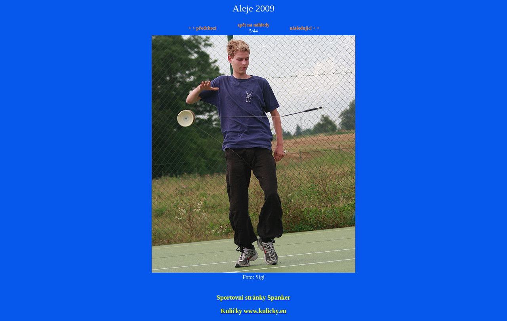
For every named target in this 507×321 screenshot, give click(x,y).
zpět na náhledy (254, 25)
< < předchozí (202, 28)
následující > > (304, 28)
